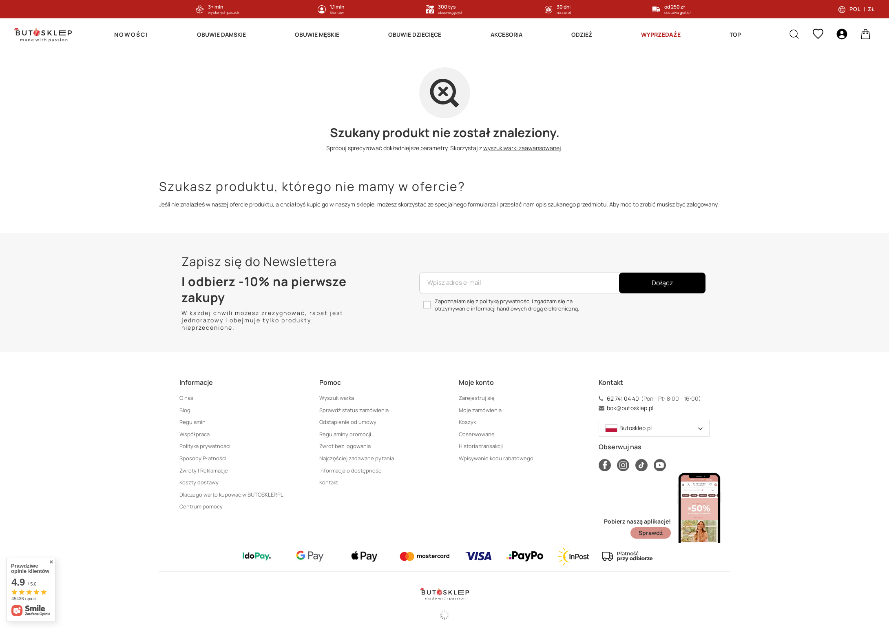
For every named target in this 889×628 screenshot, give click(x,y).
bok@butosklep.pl (630, 408)
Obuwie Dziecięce (414, 34)
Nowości (131, 34)
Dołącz (662, 282)
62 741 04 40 (623, 398)
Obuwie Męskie (317, 34)
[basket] (865, 35)
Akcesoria (506, 34)
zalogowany (702, 204)
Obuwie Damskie (221, 34)
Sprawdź (651, 533)
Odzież (581, 34)
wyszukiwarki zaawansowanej (522, 148)
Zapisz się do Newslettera (259, 261)
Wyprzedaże (661, 34)
